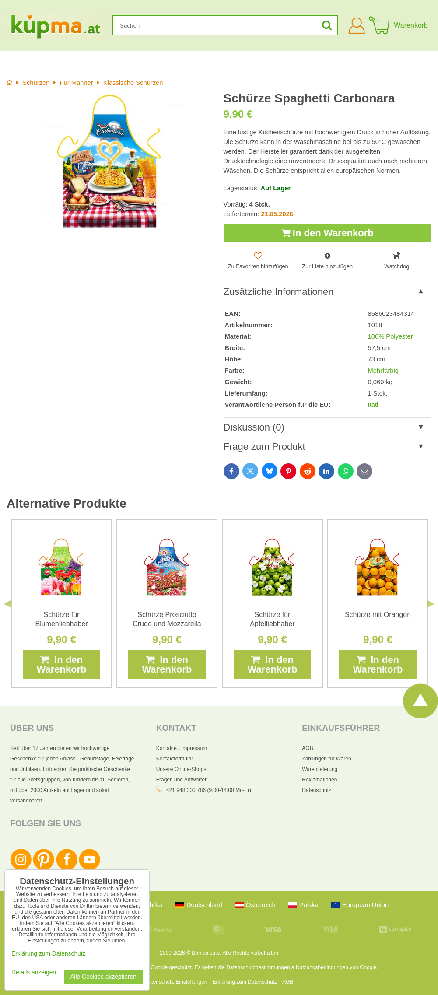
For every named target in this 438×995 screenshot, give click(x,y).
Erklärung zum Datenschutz (245, 982)
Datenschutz (316, 791)
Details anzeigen (33, 972)
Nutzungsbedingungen (322, 968)
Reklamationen (319, 781)
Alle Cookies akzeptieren (103, 977)
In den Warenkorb (327, 233)
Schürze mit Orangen (378, 615)
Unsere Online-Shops (181, 770)
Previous (7, 604)
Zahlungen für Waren (326, 760)
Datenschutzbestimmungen (258, 968)
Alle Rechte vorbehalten (250, 953)
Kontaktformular (174, 760)
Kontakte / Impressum (181, 749)
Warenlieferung (319, 770)
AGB (307, 749)
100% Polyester (390, 336)
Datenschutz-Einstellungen (176, 982)
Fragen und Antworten (182, 781)
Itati (373, 405)
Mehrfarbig (383, 371)
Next (431, 604)
